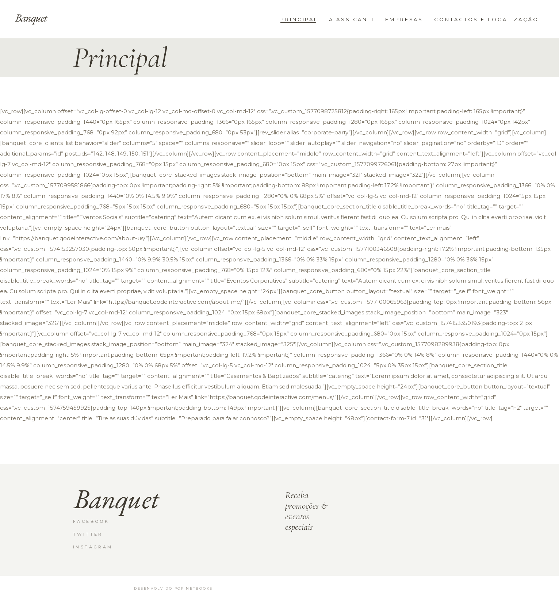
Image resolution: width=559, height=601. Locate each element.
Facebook (91, 521)
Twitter (88, 534)
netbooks (199, 588)
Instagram (93, 547)
